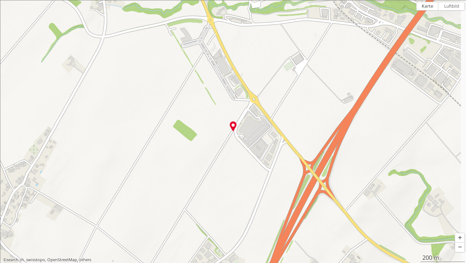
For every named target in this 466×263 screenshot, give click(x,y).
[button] (460, 238)
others (85, 259)
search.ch (15, 259)
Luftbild (451, 6)
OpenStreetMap (62, 259)
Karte (427, 6)
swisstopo (35, 259)
